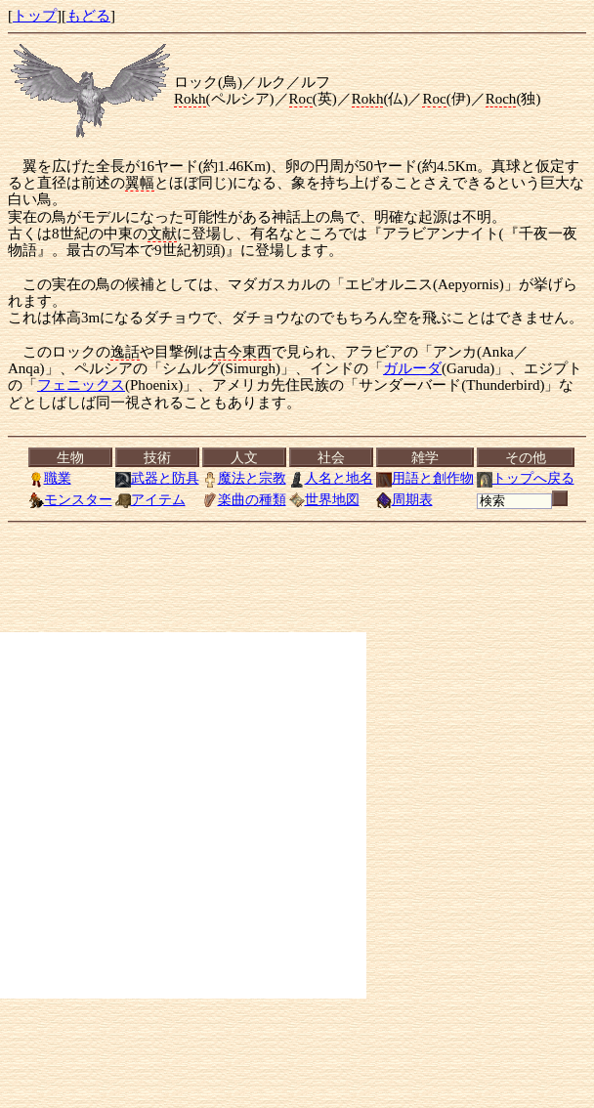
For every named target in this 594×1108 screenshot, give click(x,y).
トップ (35, 15)
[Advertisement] (183, 815)
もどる (88, 15)
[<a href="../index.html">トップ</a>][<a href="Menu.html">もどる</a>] (301, 479)
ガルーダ (412, 368)
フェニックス (81, 385)
